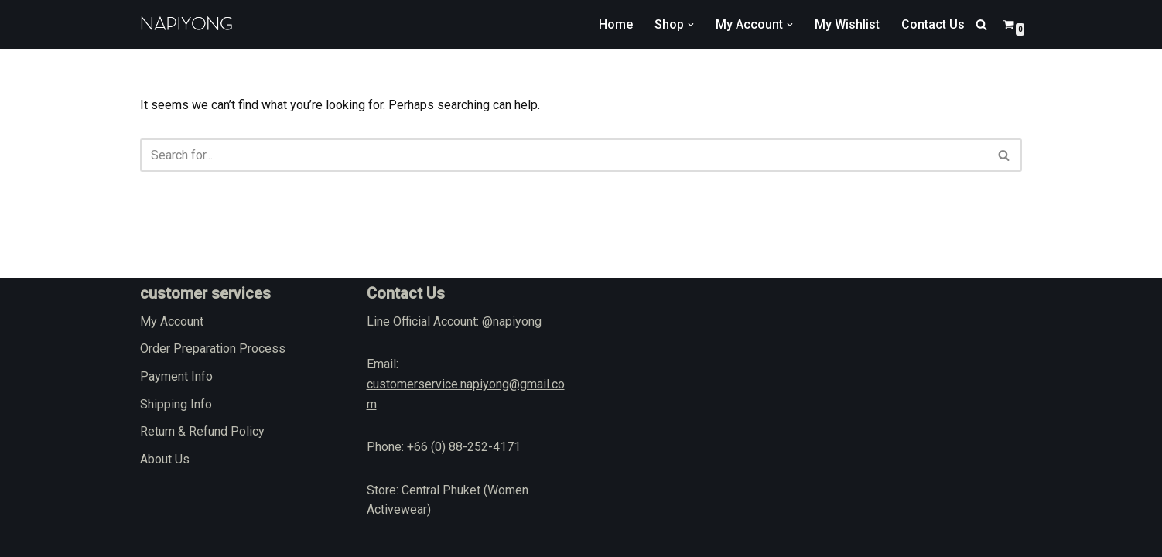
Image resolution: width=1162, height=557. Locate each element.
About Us (165, 459)
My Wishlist (847, 24)
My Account (171, 321)
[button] (691, 25)
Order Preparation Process (212, 348)
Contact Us (933, 24)
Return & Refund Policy (202, 431)
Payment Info (176, 376)
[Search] (981, 24)
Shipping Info (176, 404)
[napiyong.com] (186, 24)
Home (616, 24)
